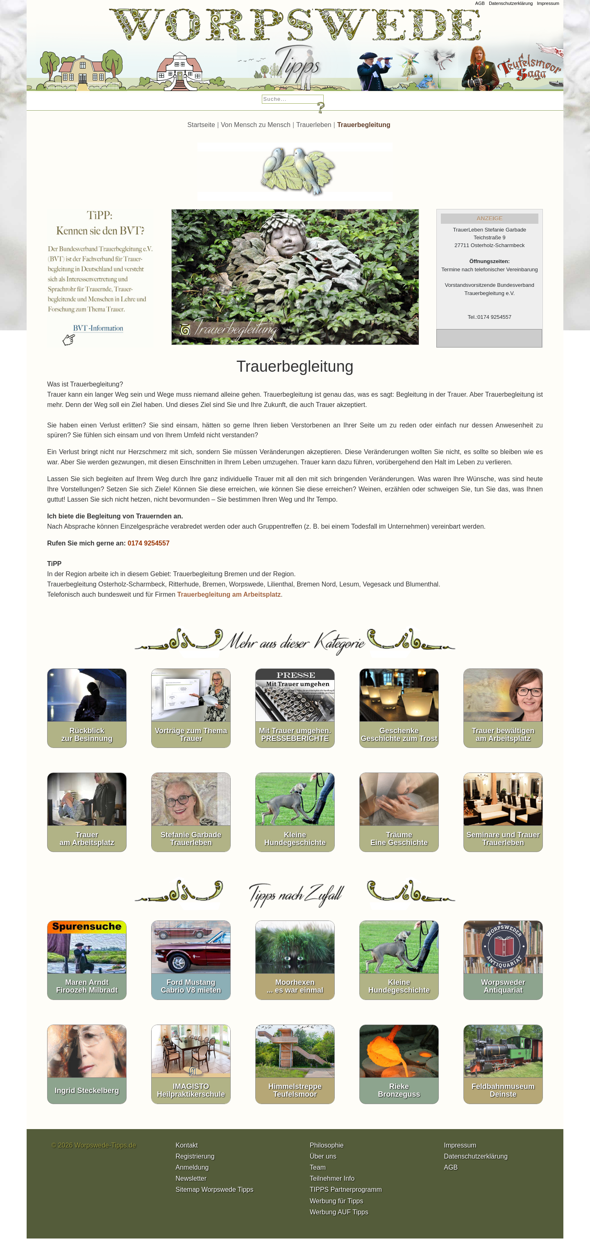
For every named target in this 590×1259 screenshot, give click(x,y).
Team (318, 1167)
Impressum (548, 3)
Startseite (201, 124)
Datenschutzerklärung (511, 3)
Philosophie (327, 1145)
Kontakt (187, 1145)
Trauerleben (313, 124)
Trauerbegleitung (363, 124)
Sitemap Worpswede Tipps (215, 1189)
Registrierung (195, 1156)
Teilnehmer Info (332, 1178)
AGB (480, 3)
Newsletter (191, 1178)
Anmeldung (192, 1167)
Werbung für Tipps (336, 1201)
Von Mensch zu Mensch (255, 124)
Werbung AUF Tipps (339, 1212)
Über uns (323, 1156)
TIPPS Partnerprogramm (346, 1189)
